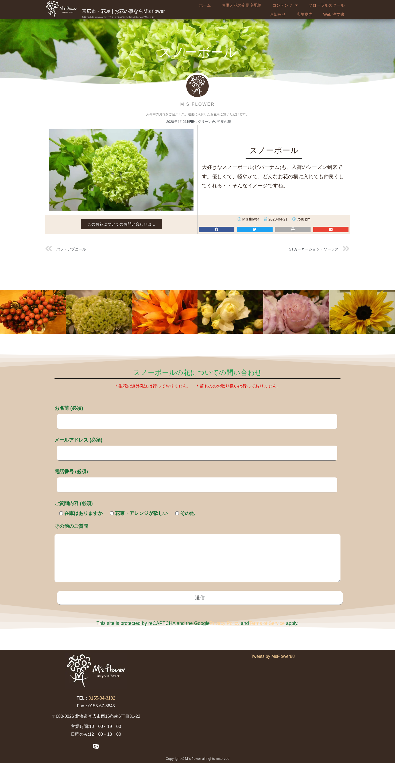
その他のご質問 (197, 553)
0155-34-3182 (102, 698)
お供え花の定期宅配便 (242, 5)
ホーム (205, 5)
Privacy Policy (224, 623)
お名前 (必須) (196, 414)
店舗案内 (304, 14)
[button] (121, 224)
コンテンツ (285, 5)
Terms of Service (267, 623)
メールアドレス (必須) (196, 446)
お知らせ (278, 14)
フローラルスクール (326, 5)
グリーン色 (206, 122)
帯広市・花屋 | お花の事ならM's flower (123, 11)
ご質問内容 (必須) (74, 503)
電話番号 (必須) (196, 478)
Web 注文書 (333, 14)
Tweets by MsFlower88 (273, 656)
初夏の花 (224, 122)
